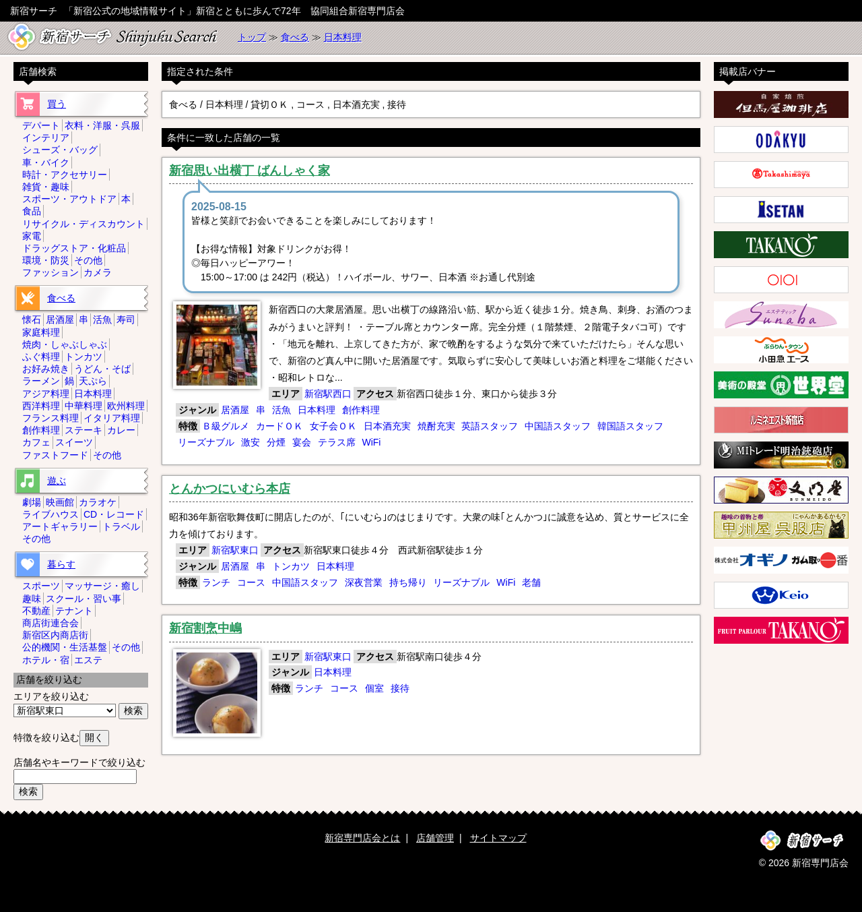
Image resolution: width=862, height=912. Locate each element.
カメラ (98, 272)
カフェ (36, 442)
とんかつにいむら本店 (229, 488)
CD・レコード (114, 514)
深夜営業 (364, 582)
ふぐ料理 (41, 356)
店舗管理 (435, 837)
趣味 (31, 598)
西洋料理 (41, 405)
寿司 (126, 319)
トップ (252, 37)
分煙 (276, 442)
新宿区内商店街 (55, 635)
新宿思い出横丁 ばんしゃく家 (249, 170)
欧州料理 (126, 405)
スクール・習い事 (83, 598)
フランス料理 (50, 418)
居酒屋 (235, 409)
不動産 (36, 610)
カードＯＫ (279, 426)
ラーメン (41, 380)
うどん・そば (102, 368)
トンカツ (291, 566)
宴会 (301, 442)
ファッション (50, 272)
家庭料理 (41, 332)
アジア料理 (45, 393)
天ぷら (93, 380)
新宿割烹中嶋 (205, 628)
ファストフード (55, 455)
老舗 (531, 582)
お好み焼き (45, 368)
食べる (295, 37)
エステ (88, 660)
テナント (74, 610)
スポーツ (41, 585)
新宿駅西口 (328, 393)
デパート (41, 125)
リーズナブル (206, 442)
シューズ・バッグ (60, 149)
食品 (31, 211)
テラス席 (337, 442)
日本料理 (343, 37)
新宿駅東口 (235, 550)
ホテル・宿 (45, 660)
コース (251, 582)
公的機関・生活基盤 (64, 647)
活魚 (281, 409)
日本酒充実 (387, 426)
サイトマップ (498, 837)
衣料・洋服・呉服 (102, 125)
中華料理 (83, 405)
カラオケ (98, 502)
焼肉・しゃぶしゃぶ (64, 344)
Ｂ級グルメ (225, 426)
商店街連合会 (50, 622)
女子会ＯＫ (333, 426)
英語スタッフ (489, 426)
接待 (400, 688)
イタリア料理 (112, 418)
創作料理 (361, 409)
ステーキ (83, 430)
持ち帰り (408, 582)
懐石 (31, 319)
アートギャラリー (60, 526)
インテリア (45, 137)
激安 (250, 442)
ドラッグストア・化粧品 (74, 248)
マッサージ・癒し (102, 585)
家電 (31, 236)
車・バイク (45, 162)
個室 (374, 688)
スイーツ (74, 442)
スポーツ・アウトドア (69, 198)
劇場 (31, 502)
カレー (121, 430)
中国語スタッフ (558, 426)
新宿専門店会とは (362, 837)
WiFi (371, 442)
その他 (88, 260)
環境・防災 (45, 260)
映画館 (60, 502)
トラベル (121, 526)
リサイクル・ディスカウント (83, 223)
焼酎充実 (436, 426)
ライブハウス (50, 514)
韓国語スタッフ (630, 426)
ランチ (216, 582)
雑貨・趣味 (45, 186)
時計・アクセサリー (64, 174)
